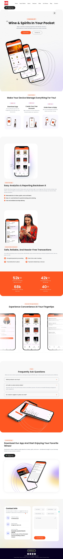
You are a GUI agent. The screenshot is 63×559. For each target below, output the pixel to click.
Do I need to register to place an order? (16, 394)
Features (34, 3)
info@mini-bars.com (16, 525)
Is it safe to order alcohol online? (14, 385)
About (29, 3)
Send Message (40, 537)
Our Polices (45, 3)
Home (16, 3)
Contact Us (37, 32)
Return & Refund (23, 557)
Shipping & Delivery (39, 557)
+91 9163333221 (15, 518)
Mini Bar (29, 555)
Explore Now (26, 32)
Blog (51, 3)
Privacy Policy (16, 557)
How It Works (22, 3)
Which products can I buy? (13, 379)
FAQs (39, 3)
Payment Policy (46, 557)
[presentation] (43, 532)
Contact (56, 3)
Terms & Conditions (31, 557)
